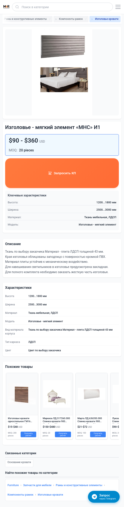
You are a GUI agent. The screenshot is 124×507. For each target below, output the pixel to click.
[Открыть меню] (118, 7)
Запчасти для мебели (37, 485)
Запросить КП (62, 173)
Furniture (13, 485)
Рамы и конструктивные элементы (79, 485)
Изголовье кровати (50, 494)
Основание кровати (19, 462)
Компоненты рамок (20, 494)
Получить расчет (28, 434)
